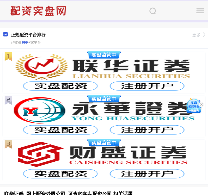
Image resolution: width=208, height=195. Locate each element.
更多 (198, 34)
